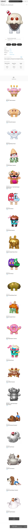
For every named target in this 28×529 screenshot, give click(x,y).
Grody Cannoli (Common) (11, 122)
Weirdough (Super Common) (11, 338)
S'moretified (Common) (10, 381)
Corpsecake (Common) (10, 230)
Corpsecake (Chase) (10, 360)
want (14, 44)
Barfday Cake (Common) (10, 100)
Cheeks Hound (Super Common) (12, 490)
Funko (7, 101)
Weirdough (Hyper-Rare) (10, 143)
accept (25, 526)
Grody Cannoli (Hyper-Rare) (11, 295)
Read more (21, 57)
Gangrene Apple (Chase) (10, 316)
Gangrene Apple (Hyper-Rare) (11, 251)
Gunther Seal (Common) (10, 511)
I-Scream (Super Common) (11, 165)
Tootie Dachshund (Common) (11, 425)
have (8, 44)
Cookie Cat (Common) (10, 468)
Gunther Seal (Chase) (10, 446)
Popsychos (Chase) (9, 208)
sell (19, 44)
